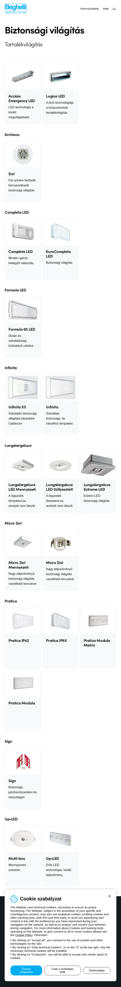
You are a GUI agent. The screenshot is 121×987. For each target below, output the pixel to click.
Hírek (106, 8)
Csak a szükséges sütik (62, 970)
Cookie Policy (24, 935)
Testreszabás (97, 970)
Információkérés (89, 8)
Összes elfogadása (26, 970)
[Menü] (114, 9)
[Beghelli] (16, 8)
